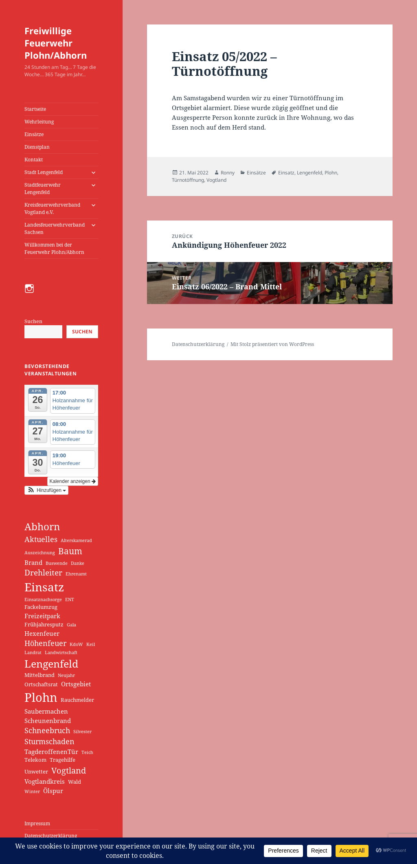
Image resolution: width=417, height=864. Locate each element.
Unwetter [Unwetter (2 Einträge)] (36, 771)
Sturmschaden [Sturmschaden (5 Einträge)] (49, 741)
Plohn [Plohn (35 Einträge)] (40, 697)
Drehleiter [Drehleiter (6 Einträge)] (43, 572)
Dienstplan (37, 146)
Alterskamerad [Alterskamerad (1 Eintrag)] (76, 540)
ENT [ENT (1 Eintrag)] (69, 599)
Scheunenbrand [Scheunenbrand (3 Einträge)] (47, 720)
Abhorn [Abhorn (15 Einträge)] (42, 526)
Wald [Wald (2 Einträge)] (74, 781)
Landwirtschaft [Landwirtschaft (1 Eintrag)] (61, 652)
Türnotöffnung (188, 179)
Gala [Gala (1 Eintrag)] (71, 625)
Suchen (33, 321)
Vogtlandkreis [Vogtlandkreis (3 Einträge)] (44, 781)
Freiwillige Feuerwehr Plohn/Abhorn (55, 42)
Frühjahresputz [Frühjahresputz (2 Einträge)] (44, 624)
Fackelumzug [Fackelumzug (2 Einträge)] (40, 607)
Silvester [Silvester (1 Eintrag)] (82, 731)
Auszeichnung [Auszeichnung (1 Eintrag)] (39, 552)
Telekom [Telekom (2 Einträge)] (35, 759)
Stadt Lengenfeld (43, 172)
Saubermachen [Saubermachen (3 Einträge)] (46, 711)
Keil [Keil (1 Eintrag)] (90, 644)
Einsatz (286, 172)
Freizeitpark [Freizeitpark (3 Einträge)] (42, 616)
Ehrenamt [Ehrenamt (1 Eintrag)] (76, 574)
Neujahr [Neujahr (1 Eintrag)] (66, 675)
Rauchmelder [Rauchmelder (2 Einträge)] (77, 699)
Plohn (331, 172)
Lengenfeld (309, 172)
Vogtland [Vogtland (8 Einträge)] (68, 770)
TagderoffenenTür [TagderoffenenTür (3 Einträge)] (51, 751)
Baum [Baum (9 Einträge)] (70, 551)
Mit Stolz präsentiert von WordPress (272, 344)
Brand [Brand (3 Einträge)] (33, 562)
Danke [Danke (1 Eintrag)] (77, 563)
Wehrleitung (39, 121)
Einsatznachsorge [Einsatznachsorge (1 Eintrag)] (43, 599)
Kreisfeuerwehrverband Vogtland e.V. (52, 208)
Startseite (35, 109)
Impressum (37, 823)
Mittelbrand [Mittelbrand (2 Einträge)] (39, 675)
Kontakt (33, 159)
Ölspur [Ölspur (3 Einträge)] (53, 791)
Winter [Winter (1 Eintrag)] (32, 791)
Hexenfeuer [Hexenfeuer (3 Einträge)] (41, 633)
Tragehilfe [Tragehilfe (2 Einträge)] (62, 759)
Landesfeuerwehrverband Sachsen (54, 228)
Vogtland (216, 179)
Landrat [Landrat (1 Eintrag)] (33, 652)
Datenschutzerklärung (50, 835)
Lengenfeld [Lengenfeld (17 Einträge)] (51, 663)
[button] (46, 490)
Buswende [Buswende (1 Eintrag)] (57, 563)
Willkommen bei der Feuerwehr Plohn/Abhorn (54, 248)
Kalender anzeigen (73, 481)
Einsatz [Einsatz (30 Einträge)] (44, 587)
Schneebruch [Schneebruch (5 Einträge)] (47, 730)
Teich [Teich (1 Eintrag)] (87, 752)
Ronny (228, 172)
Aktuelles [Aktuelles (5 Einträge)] (40, 539)
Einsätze (34, 134)
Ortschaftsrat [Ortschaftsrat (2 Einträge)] (41, 684)
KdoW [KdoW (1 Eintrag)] (76, 644)
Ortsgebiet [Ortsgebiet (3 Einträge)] (76, 684)
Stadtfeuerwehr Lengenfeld (42, 188)
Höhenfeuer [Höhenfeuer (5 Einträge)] (45, 643)
